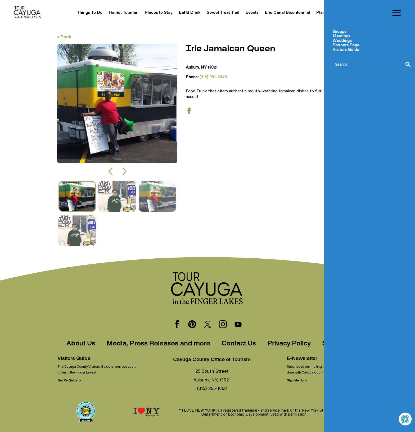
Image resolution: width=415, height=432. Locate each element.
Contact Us (239, 344)
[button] (110, 171)
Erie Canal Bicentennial (282, 13)
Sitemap (335, 344)
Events (244, 13)
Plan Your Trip (327, 13)
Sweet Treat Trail (213, 13)
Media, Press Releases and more (158, 344)
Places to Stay (143, 13)
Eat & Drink (176, 13)
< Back (64, 37)
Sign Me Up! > (297, 380)
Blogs (354, 13)
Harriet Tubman (105, 13)
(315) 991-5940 (213, 76)
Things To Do (68, 13)
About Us (80, 344)
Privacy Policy (289, 344)
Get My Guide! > (69, 380)
